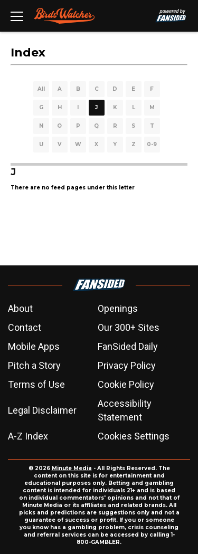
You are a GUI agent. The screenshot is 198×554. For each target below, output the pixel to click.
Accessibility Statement (125, 410)
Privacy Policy (127, 365)
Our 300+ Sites (128, 327)
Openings (118, 308)
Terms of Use (36, 384)
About (20, 308)
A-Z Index (28, 436)
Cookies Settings (133, 436)
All (41, 88)
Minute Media (72, 468)
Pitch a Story (34, 365)
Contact (24, 327)
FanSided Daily (128, 346)
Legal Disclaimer (42, 410)
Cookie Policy (126, 384)
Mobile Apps (34, 346)
